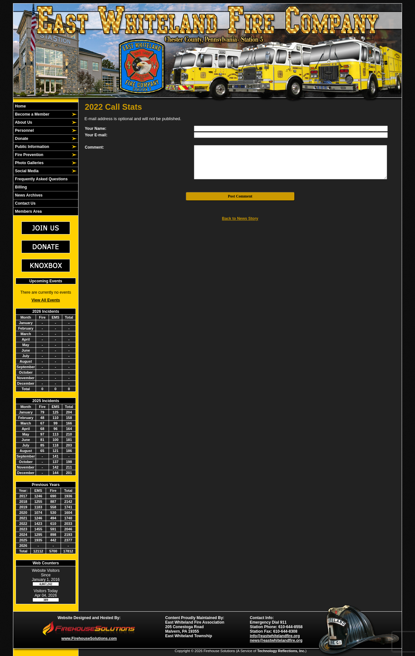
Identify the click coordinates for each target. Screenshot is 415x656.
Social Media (26, 171)
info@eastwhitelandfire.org (275, 636)
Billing (20, 187)
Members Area (28, 211)
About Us (23, 122)
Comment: (94, 147)
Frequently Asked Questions (41, 179)
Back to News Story (240, 218)
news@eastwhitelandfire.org (276, 640)
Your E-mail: (96, 135)
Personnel (24, 130)
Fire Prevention (28, 155)
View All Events (45, 300)
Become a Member (31, 114)
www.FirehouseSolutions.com (89, 638)
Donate (21, 138)
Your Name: (95, 128)
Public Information (31, 146)
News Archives (28, 195)
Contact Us (25, 203)
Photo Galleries (28, 163)
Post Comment (240, 196)
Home (20, 106)
